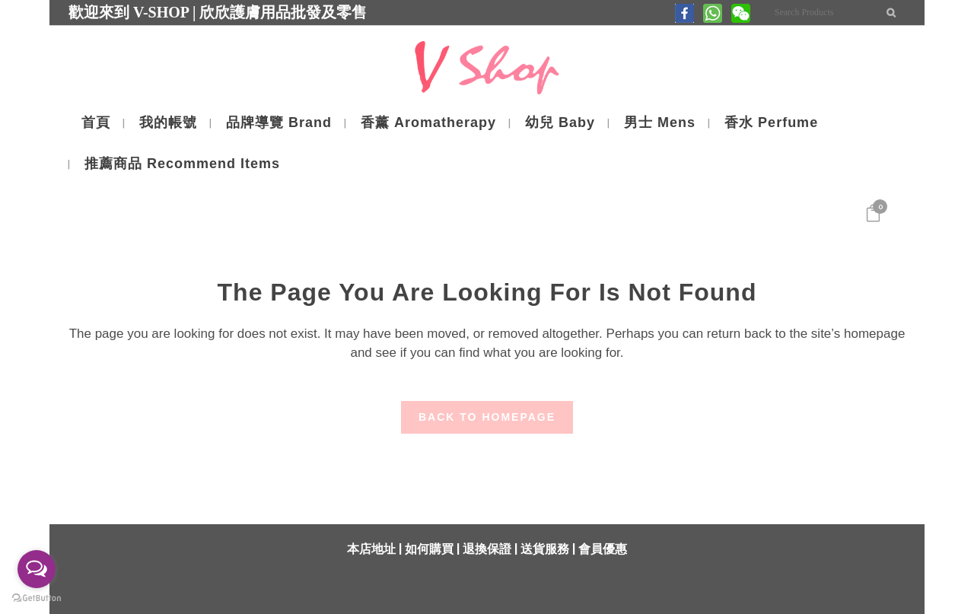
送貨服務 (544, 549)
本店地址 (371, 549)
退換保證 (487, 549)
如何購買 (429, 549)
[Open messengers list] (37, 569)
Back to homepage (487, 417)
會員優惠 (602, 549)
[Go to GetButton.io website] (36, 598)
